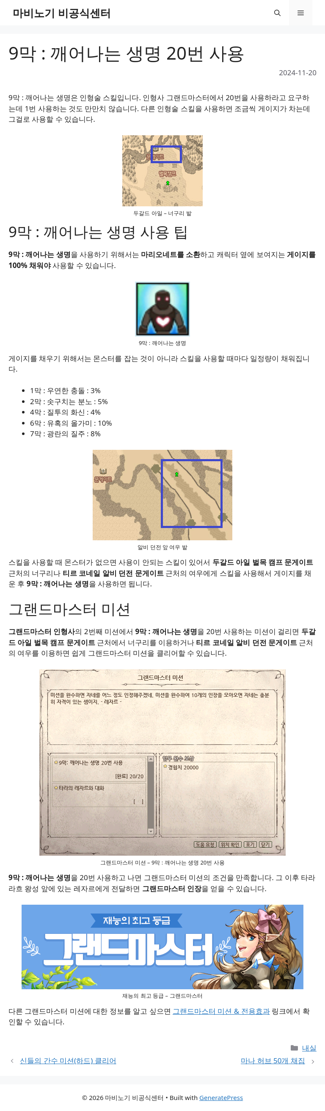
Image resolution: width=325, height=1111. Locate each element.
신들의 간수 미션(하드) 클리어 (68, 1060)
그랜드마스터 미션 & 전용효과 (221, 1011)
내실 (309, 1048)
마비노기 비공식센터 (62, 12)
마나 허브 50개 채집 (273, 1060)
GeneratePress (221, 1097)
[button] (277, 12)
